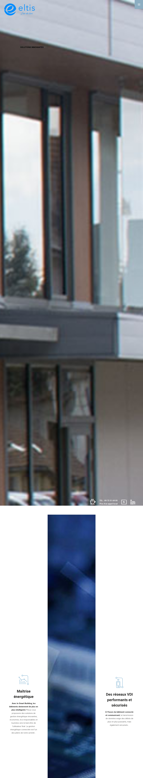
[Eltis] (19, 9)
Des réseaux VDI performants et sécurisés (119, 699)
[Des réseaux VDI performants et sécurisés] (119, 682)
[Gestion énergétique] (24, 680)
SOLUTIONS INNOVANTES (32, 47)
